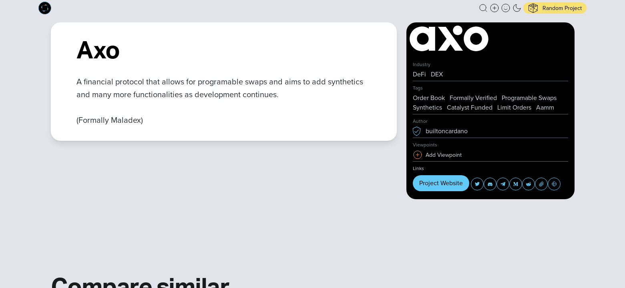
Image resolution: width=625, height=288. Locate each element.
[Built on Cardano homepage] (44, 8)
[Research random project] (555, 8)
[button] (483, 8)
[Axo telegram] (502, 184)
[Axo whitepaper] (541, 184)
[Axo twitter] (477, 184)
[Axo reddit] (528, 184)
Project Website (441, 183)
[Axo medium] (515, 184)
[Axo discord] (490, 184)
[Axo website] (554, 184)
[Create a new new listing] (494, 8)
